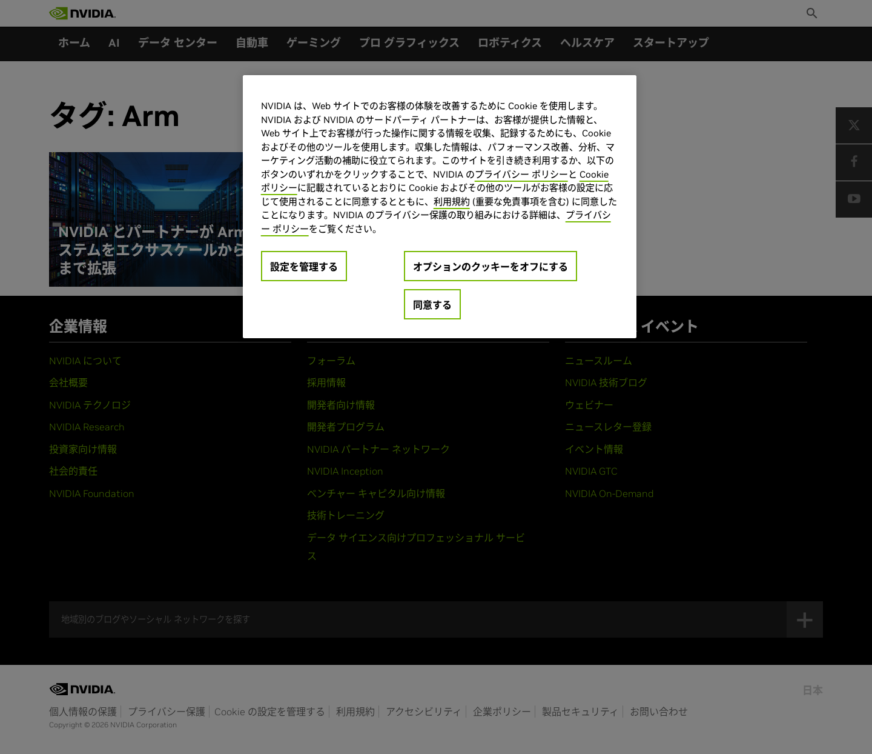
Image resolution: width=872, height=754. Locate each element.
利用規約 (452, 201)
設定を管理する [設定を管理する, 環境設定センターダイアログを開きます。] (304, 267)
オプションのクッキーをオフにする (490, 267)
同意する (432, 305)
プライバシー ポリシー (521, 174)
